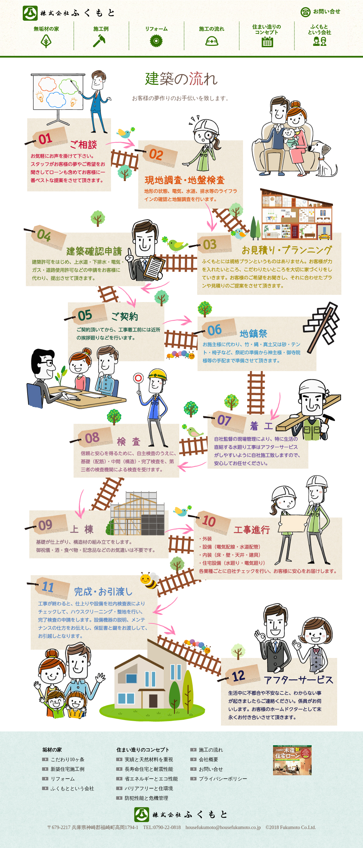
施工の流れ (211, 749)
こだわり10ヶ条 (67, 759)
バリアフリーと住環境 (149, 788)
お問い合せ (211, 769)
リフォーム (63, 778)
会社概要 (208, 759)
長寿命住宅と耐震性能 (149, 769)
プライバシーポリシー (223, 778)
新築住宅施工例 (67, 769)
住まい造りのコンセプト (143, 749)
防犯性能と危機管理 (146, 798)
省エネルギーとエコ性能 (151, 778)
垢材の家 (52, 749)
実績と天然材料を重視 (149, 759)
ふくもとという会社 (72, 788)
